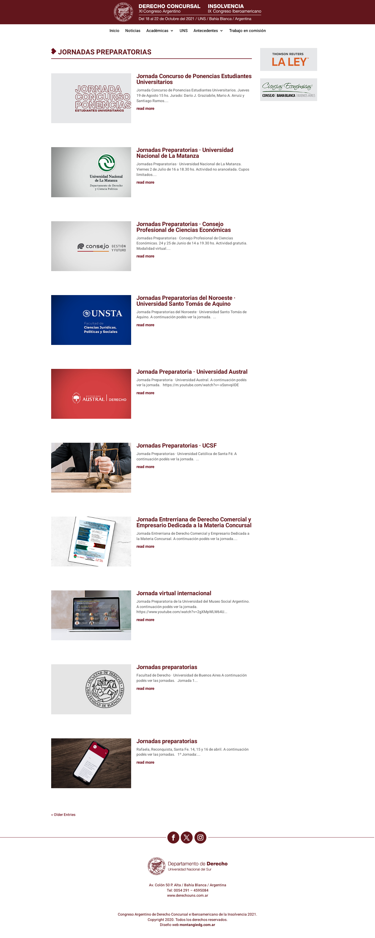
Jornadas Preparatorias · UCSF (176, 445)
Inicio (114, 31)
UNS (184, 31)
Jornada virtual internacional (173, 593)
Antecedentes (205, 31)
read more (145, 108)
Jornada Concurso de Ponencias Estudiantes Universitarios (194, 79)
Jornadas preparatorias (166, 667)
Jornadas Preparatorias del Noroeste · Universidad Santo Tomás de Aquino (186, 301)
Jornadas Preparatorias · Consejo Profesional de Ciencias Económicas (183, 227)
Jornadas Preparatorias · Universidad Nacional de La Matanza (184, 153)
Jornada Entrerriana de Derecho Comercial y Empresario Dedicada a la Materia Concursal (194, 522)
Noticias (132, 31)
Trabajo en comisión (247, 31)
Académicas (157, 31)
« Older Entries (63, 815)
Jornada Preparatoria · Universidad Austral (192, 372)
